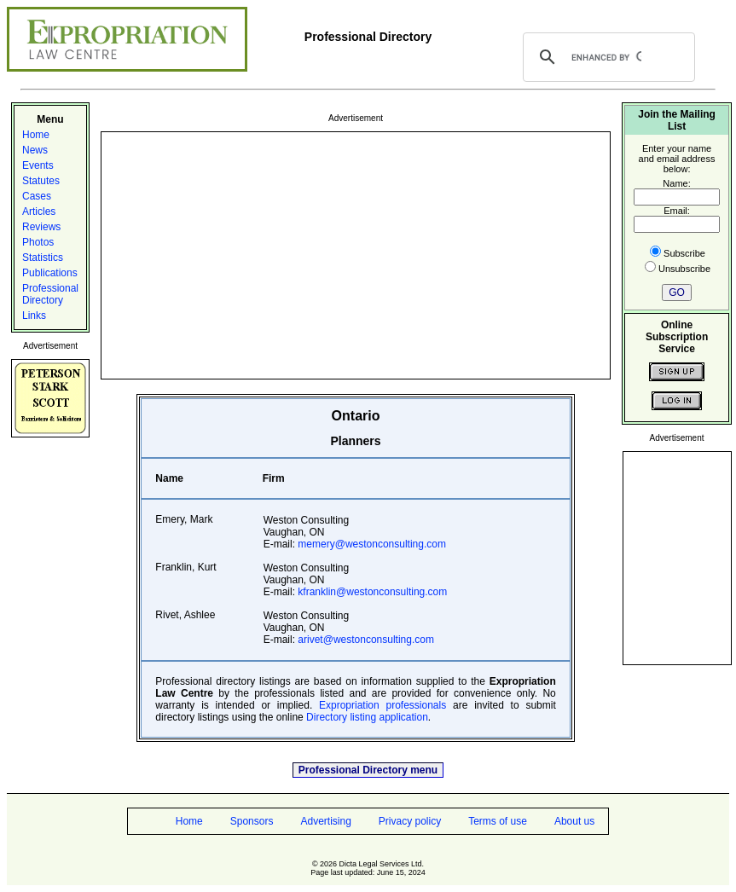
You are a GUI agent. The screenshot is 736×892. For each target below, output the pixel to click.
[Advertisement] (355, 254)
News (35, 150)
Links (34, 315)
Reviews (41, 227)
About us (574, 821)
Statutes (41, 181)
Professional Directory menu (368, 770)
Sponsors (252, 821)
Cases (36, 196)
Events (38, 165)
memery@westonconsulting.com (372, 544)
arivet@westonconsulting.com (366, 640)
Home (35, 135)
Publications (50, 273)
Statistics (42, 258)
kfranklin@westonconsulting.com (372, 592)
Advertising (325, 821)
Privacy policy (410, 821)
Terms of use (497, 821)
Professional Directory (50, 294)
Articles (38, 211)
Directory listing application (367, 717)
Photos (38, 242)
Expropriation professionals (382, 705)
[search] (606, 57)
